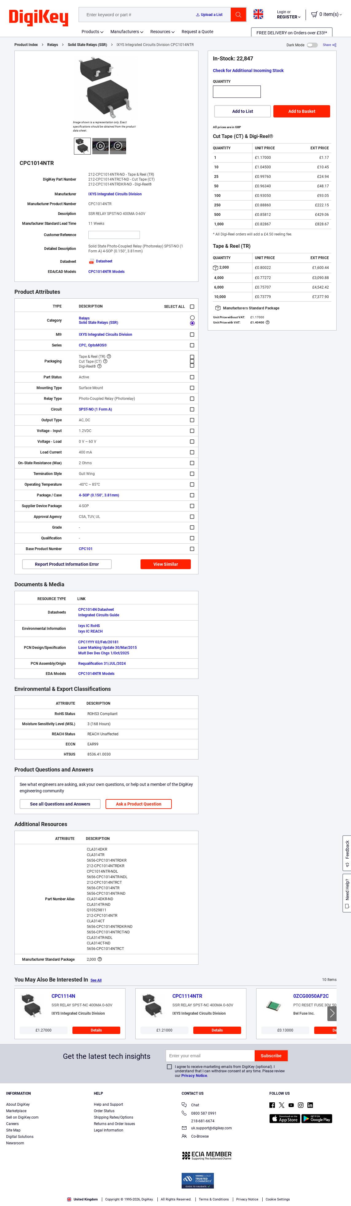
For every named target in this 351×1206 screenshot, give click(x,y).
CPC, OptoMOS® (93, 345)
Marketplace (16, 1111)
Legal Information (108, 1130)
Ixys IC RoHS (89, 626)
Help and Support (108, 1104)
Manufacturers (124, 31)
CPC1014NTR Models (106, 272)
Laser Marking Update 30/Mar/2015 (107, 647)
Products (90, 31)
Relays (52, 45)
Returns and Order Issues (114, 1124)
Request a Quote (197, 31)
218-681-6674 (198, 1121)
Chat (190, 1105)
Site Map (13, 1130)
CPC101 (86, 549)
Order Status (104, 1111)
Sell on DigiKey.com (22, 1117)
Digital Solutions (19, 1137)
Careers (12, 1124)
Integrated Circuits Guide (98, 615)
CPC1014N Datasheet (96, 609)
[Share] (330, 45)
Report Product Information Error (67, 564)
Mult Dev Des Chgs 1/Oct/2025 (103, 653)
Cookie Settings (278, 1199)
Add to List (242, 111)
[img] (38, 18)
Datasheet (100, 261)
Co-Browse (195, 1137)
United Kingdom (82, 1199)
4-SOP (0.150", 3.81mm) (99, 495)
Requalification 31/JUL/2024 (102, 663)
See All (96, 980)
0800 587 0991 (199, 1114)
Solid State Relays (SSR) (87, 45)
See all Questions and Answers (60, 804)
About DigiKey (18, 1104)
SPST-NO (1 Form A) (95, 409)
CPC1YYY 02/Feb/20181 (98, 642)
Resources (160, 31)
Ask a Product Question (138, 804)
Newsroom (15, 1143)
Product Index (26, 45)
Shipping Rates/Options (113, 1117)
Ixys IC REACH (90, 631)
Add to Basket (301, 111)
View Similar (165, 564)
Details (96, 1030)
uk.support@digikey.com (207, 1128)
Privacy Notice (194, 1075)
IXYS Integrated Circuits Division (115, 194)
